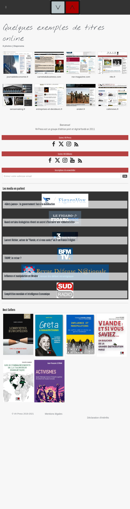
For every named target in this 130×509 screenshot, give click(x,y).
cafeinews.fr (112, 108)
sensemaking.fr (17, 108)
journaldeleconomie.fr (17, 76)
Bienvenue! (65, 124)
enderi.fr (81, 108)
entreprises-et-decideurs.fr (49, 108)
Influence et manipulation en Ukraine (21, 275)
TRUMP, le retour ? (13, 257)
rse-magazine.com (81, 76)
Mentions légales (53, 413)
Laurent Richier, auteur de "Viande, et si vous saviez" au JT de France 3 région (40, 239)
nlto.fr (112, 76)
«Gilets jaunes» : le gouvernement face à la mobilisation (30, 203)
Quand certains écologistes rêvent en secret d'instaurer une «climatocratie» (40, 221)
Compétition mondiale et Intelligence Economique (27, 293)
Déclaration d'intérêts (97, 416)
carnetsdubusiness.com (49, 76)
